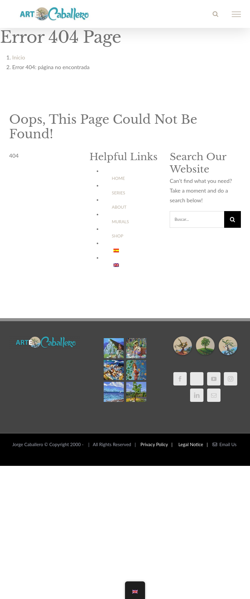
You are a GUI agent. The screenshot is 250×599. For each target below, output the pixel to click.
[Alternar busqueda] (215, 14)
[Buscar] (232, 219)
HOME (118, 178)
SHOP (117, 235)
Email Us (225, 444)
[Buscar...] (197, 219)
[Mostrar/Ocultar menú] (236, 14)
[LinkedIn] (196, 395)
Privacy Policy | (157, 444)
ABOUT (119, 207)
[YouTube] (213, 378)
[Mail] (213, 395)
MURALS (120, 221)
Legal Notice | (194, 444)
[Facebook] (180, 378)
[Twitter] (196, 378)
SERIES (118, 192)
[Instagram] (230, 378)
